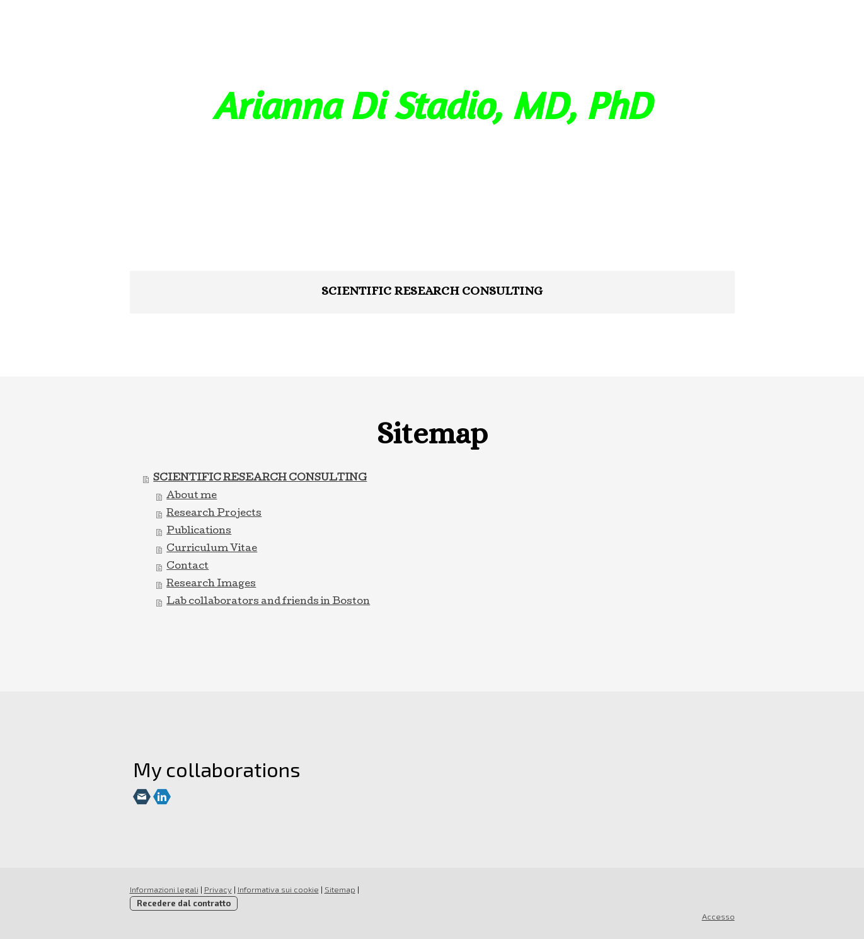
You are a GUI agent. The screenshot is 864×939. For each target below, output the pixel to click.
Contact (187, 567)
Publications (198, 531)
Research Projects (214, 514)
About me (191, 496)
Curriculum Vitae (211, 549)
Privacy (218, 889)
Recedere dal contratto (184, 903)
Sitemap (340, 889)
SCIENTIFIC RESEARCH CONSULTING (432, 290)
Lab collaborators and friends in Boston (268, 602)
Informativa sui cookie (278, 889)
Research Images (211, 584)
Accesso (718, 916)
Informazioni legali (164, 889)
